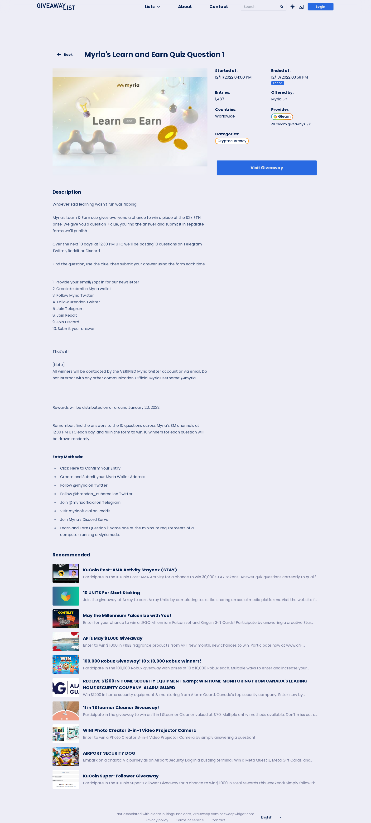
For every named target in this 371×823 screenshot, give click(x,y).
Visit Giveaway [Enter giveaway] (267, 168)
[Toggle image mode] (301, 6)
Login (320, 6)
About (185, 6)
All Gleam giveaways (291, 124)
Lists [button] (152, 6)
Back (65, 54)
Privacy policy (157, 820)
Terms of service (190, 820)
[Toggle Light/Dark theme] (292, 6)
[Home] (56, 6)
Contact (218, 6)
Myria (279, 99)
